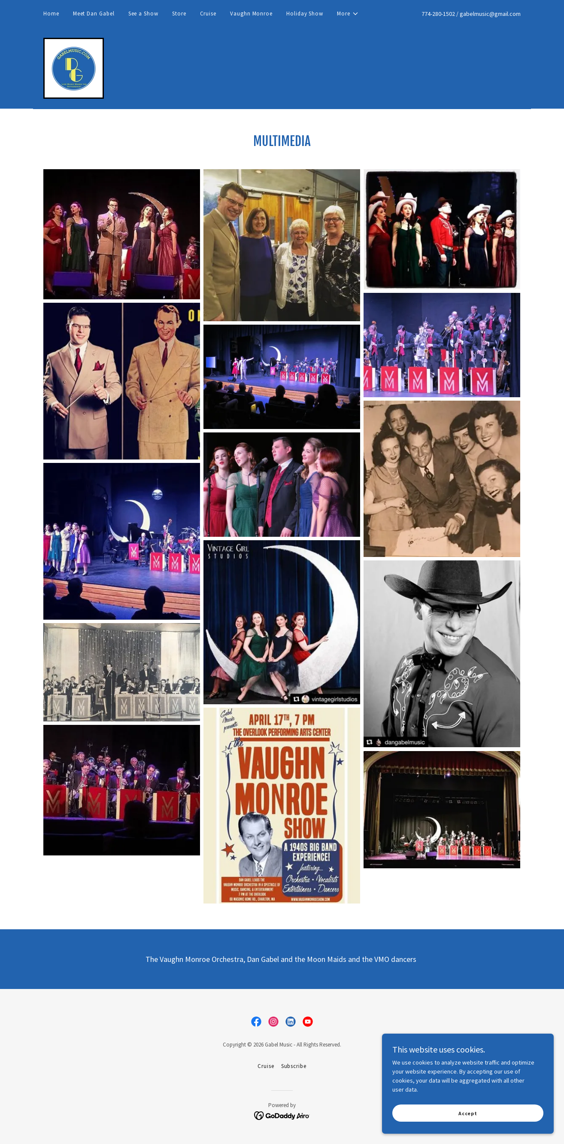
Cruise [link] (208, 13)
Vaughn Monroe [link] (251, 13)
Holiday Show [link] (304, 13)
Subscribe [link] (293, 1066)
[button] (348, 14)
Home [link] (51, 13)
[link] (74, 67)
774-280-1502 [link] (438, 14)
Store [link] (179, 13)
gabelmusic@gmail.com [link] (490, 14)
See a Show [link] (143, 13)
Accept (467, 1113)
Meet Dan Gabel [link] (94, 13)
